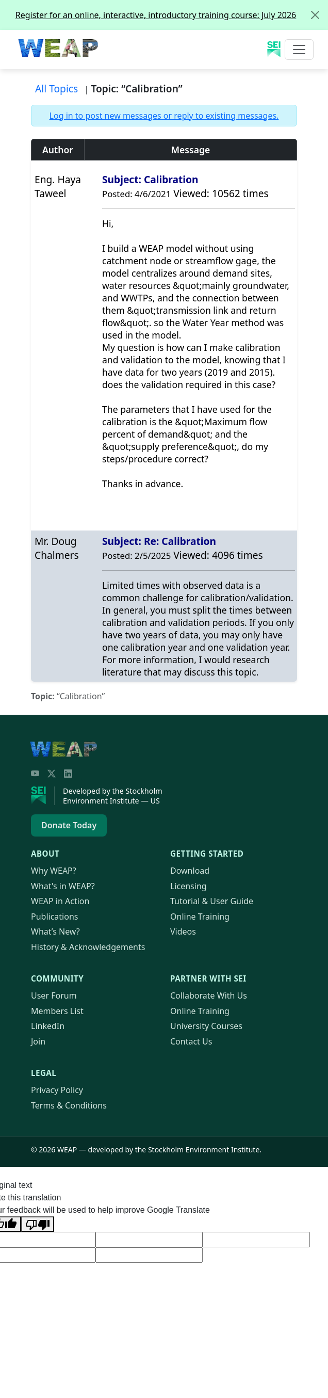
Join (38, 1041)
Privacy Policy (57, 1090)
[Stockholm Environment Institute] (43, 795)
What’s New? (55, 931)
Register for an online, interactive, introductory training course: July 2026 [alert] (171, 15)
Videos (183, 931)
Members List (57, 1011)
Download (189, 870)
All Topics (56, 88)
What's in (63, 886)
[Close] (315, 15)
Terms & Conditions (69, 1105)
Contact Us (191, 1041)
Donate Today (68, 825)
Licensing (188, 886)
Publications (54, 916)
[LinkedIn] (68, 773)
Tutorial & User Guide (211, 901)
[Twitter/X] (51, 773)
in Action (60, 901)
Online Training (199, 916)
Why (53, 870)
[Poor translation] (37, 1224)
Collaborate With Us (208, 995)
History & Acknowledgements (88, 947)
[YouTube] (35, 773)
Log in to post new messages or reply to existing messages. (164, 115)
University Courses (206, 1026)
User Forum (54, 995)
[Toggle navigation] (299, 49)
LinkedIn (47, 1026)
